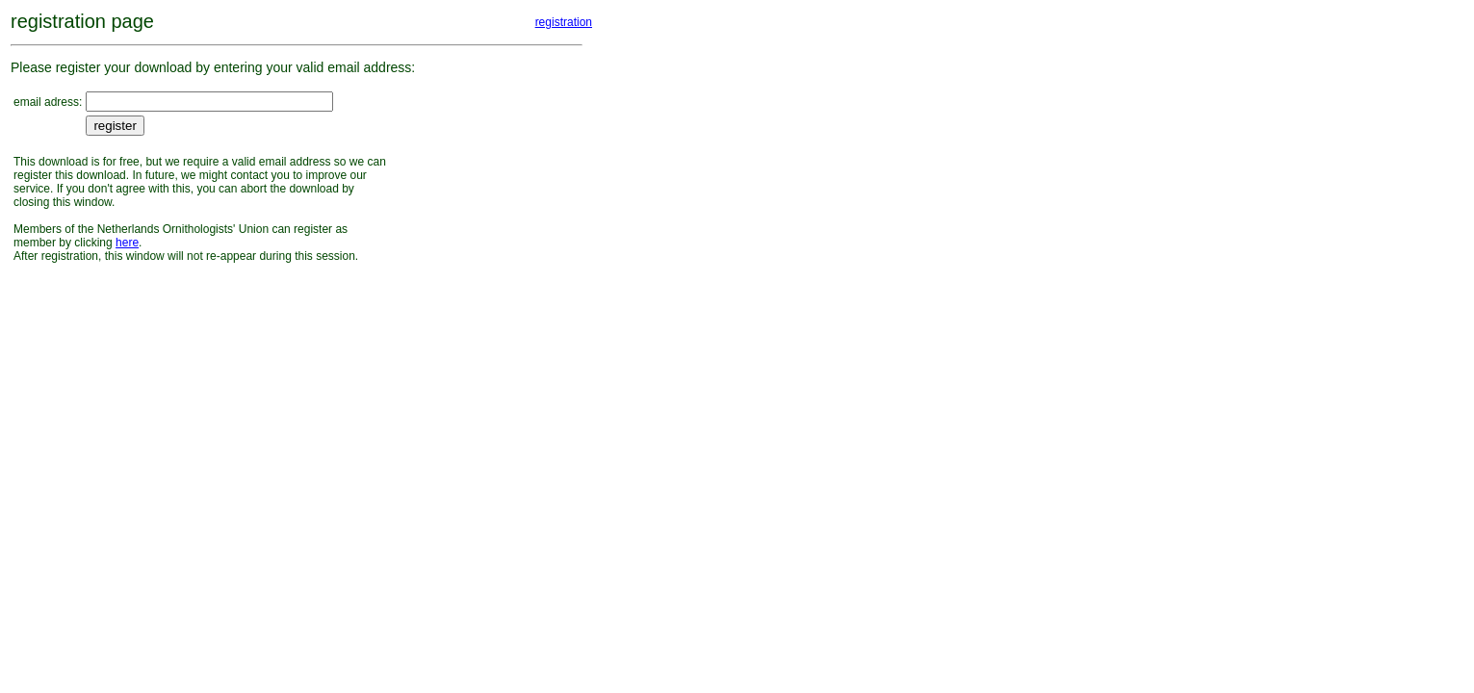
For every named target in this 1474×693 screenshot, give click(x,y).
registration (563, 22)
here (127, 242)
